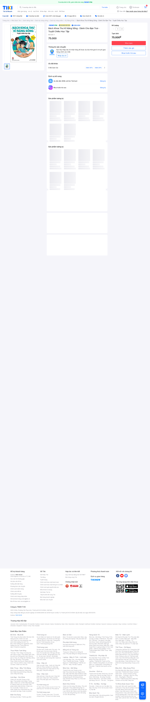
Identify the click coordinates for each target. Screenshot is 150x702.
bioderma (58, 624)
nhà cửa (50, 11)
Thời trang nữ (41, 635)
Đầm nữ (43, 637)
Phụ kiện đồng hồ (72, 653)
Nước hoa (17, 689)
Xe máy (94, 688)
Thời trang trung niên (46, 643)
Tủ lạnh (121, 638)
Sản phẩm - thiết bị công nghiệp (101, 647)
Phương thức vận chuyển (17, 586)
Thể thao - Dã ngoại (98, 640)
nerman (98, 624)
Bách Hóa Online (69, 684)
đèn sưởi (124, 686)
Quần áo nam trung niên (47, 658)
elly (63, 624)
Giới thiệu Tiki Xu (45, 592)
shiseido (13, 625)
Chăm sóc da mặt (15, 679)
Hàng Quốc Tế (94, 635)
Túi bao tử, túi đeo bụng (53, 696)
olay (120, 624)
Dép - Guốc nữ (49, 665)
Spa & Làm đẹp (101, 675)
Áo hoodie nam (45, 653)
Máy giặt (121, 640)
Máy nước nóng (126, 642)
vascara (12, 624)
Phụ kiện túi (55, 688)
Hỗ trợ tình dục (25, 689)
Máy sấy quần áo (124, 643)
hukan (25, 625)
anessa (109, 624)
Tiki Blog (43, 577)
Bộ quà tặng (71, 694)
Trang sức (66, 652)
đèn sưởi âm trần (124, 698)
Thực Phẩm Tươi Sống (18, 650)
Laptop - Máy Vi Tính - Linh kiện (74, 657)
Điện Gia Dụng (15, 695)
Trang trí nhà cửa (68, 670)
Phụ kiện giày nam (45, 679)
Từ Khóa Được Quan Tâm (124, 684)
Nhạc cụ (76, 678)
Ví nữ (55, 687)
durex (52, 624)
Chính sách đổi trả (15, 591)
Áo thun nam (40, 649)
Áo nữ (38, 637)
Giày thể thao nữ (130, 661)
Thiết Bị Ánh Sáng (127, 672)
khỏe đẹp (43, 11)
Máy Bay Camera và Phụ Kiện (126, 679)
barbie (38, 624)
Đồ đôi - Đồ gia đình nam (50, 654)
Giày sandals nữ (47, 667)
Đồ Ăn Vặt (69, 691)
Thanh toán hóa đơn (95, 673)
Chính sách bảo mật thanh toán (49, 582)
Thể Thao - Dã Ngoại (123, 647)
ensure (47, 624)
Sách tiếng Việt (93, 695)
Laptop (80, 664)
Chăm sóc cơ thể (19, 683)
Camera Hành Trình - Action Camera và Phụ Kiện (126, 673)
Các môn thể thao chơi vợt (127, 658)
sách (56, 11)
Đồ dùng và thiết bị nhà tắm (75, 675)
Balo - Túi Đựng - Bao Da (126, 675)
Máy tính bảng (18, 673)
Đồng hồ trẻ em (82, 653)
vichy (29, 625)
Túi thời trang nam (43, 692)
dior (17, 624)
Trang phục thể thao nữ (122, 649)
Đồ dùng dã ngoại (127, 651)
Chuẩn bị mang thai (20, 647)
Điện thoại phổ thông (20, 672)
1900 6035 (18, 615)
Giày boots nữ (43, 668)
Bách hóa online (98, 645)
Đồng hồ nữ (73, 652)
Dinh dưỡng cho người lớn (21, 643)
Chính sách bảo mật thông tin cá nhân (51, 584)
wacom (104, 624)
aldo (77, 624)
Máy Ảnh (131, 680)
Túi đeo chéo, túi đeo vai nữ (45, 687)
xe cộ (30, 11)
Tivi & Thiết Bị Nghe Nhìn (99, 649)
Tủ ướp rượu (134, 643)
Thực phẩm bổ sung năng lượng (127, 662)
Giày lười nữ (52, 668)
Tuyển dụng (43, 579)
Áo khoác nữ (50, 638)
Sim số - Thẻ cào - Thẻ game (104, 680)
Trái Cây (12, 653)
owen (42, 624)
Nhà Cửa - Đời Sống (70, 668)
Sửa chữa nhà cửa (71, 672)
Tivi (120, 642)
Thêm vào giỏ (128, 48)
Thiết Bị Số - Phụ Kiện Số (98, 655)
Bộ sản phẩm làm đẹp (21, 690)
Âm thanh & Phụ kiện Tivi (122, 637)
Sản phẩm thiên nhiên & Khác (21, 685)
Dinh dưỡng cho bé (19, 642)
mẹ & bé (36, 11)
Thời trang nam (42, 647)
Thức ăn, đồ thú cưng (20, 663)
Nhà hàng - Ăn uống (99, 677)
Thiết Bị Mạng (73, 663)
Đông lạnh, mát (23, 656)
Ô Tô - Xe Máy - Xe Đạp (97, 684)
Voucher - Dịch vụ (95, 671)
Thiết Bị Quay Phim (126, 678)
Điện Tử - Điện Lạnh (122, 635)
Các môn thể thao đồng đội (127, 658)
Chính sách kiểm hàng (17, 589)
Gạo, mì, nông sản (20, 658)
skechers (72, 624)
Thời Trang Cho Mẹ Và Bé (18, 637)
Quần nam (48, 649)
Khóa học (105, 673)
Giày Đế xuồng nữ (48, 670)
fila (33, 625)
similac (124, 624)
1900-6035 (18, 574)
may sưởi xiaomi (125, 691)
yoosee (115, 624)
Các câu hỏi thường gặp (17, 579)
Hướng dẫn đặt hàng (16, 584)
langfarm (19, 625)
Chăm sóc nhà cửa (21, 664)
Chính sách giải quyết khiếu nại (49, 587)
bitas (134, 624)
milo (66, 624)
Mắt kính (79, 644)
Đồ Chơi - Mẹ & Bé (16, 635)
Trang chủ (122, 7)
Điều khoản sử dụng (46, 589)
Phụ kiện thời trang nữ (69, 644)
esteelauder (23, 624)
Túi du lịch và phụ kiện (73, 637)
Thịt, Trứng (19, 653)
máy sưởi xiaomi (129, 693)
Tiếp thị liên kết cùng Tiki (47, 594)
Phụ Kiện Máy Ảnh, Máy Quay (124, 670)
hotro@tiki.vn (26, 599)
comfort (130, 624)
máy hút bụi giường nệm (126, 693)
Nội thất (71, 673)
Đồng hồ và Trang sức (71, 650)
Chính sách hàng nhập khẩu (18, 596)
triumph (81, 624)
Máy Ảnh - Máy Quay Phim (125, 668)
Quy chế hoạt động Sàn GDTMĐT (75, 574)
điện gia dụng (22, 11)
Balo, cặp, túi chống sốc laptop (75, 637)
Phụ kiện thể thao (127, 653)
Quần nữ (49, 637)
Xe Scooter (105, 688)
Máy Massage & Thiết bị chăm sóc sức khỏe (22, 683)
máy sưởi (118, 686)
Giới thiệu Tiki (44, 574)
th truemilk (31, 624)
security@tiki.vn (25, 601)
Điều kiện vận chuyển (46, 599)
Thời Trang (105, 637)
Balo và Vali (67, 635)
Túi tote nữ (48, 688)
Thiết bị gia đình (26, 697)
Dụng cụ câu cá (124, 656)
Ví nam (39, 694)
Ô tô (99, 688)
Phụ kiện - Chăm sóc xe (96, 686)
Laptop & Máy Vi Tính (103, 647)
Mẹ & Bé (100, 643)
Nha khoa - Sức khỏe (100, 678)
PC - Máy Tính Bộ (71, 664)
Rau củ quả (17, 654)
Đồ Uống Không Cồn (74, 693)
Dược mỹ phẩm (27, 691)
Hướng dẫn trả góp (16, 594)
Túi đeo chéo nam (47, 694)
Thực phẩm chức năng (20, 681)
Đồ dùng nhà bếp (15, 697)
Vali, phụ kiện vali (81, 638)
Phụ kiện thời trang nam (74, 645)
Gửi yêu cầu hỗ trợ (15, 581)
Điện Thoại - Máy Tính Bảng (20, 668)
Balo (64, 637)
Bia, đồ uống (17, 659)
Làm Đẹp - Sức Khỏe (17, 677)
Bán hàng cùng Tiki (71, 577)
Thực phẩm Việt (26, 654)
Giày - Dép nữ (42, 663)
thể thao (62, 11)
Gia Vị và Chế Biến (71, 689)
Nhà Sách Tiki (94, 693)
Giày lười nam (41, 676)
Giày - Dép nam (42, 674)
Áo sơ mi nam (48, 651)
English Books (99, 697)
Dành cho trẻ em (19, 661)
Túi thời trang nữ (43, 685)
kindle (93, 624)
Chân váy (49, 640)
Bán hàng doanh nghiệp (47, 597)
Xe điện (107, 686)
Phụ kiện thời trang (69, 642)
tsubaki (37, 625)
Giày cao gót (40, 665)
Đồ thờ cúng (69, 678)
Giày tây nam (50, 676)
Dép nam (46, 678)
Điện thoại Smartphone (17, 670)
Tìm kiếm (105, 7)
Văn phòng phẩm (104, 695)
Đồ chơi (29, 637)
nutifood (87, 624)
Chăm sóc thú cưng (69, 686)
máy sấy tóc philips (128, 688)
